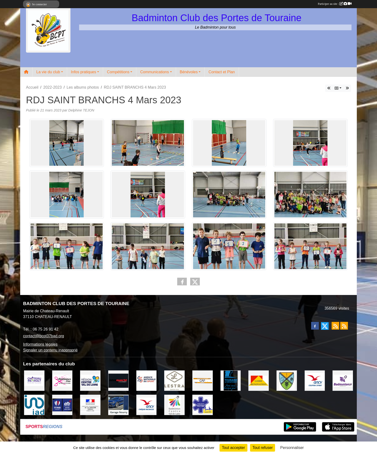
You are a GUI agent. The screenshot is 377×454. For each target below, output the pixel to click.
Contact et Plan (221, 72)
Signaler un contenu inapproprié (50, 350)
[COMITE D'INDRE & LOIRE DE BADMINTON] (343, 380)
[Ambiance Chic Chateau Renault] (62, 380)
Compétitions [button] (118, 72)
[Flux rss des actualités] (335, 326)
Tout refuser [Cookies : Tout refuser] (262, 448)
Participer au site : (335, 4)
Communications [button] (154, 72)
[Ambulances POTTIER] (202, 405)
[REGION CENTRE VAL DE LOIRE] (90, 380)
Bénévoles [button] (189, 72)
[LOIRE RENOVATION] (258, 380)
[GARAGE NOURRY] (118, 405)
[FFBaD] (62, 405)
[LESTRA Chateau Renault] (174, 380)
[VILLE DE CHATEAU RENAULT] (34, 380)
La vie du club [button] (48, 72)
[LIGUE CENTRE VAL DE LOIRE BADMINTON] (174, 405)
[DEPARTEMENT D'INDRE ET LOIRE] (230, 380)
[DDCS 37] (90, 405)
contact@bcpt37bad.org (43, 336)
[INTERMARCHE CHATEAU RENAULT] (118, 380)
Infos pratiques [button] (83, 72)
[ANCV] (315, 380)
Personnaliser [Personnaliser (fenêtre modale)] (292, 448)
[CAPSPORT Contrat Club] (202, 380)
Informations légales (40, 344)
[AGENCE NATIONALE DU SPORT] (146, 380)
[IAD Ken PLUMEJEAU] (34, 405)
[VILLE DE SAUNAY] (286, 380)
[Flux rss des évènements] (344, 326)
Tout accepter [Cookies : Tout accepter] (233, 448)
